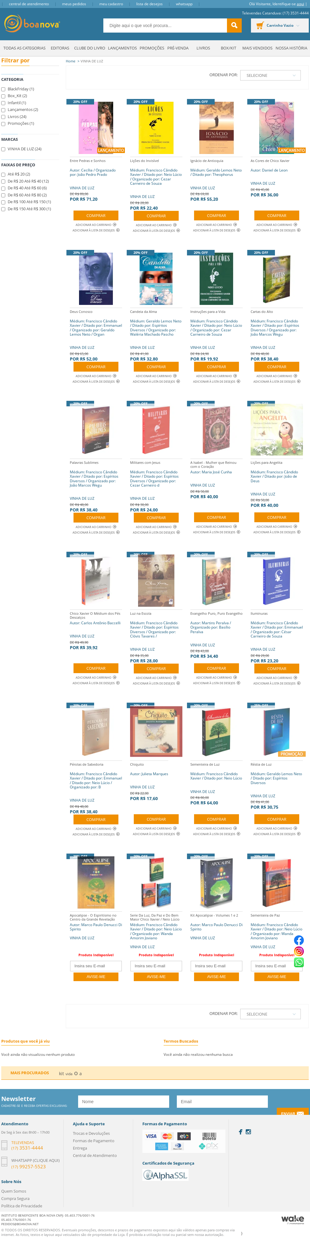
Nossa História (291, 48)
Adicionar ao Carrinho (96, 225)
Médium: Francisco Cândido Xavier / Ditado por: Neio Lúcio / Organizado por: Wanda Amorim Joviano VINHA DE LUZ (156, 930)
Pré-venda (178, 48)
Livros (203, 48)
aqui (300, 3)
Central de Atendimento (29, 3)
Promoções (152, 48)
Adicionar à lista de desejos (94, 230)
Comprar (95, 215)
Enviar (288, 1114)
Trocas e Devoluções (91, 1133)
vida (69, 1073)
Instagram (248, 1131)
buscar (234, 25)
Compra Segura (15, 1198)
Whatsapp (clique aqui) (35, 1160)
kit (61, 1073)
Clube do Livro (89, 48)
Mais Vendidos (257, 48)
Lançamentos (122, 48)
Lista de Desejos (149, 3)
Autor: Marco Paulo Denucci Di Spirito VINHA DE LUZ (96, 926)
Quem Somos (13, 1191)
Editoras (60, 48)
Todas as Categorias (24, 48)
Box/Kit (228, 48)
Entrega (80, 1148)
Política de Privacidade (21, 1206)
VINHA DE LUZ (96, 179)
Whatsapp (184, 3)
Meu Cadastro (111, 3)
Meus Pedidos (74, 3)
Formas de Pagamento (93, 1140)
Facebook (240, 1131)
